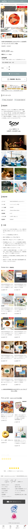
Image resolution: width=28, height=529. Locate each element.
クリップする (4, 486)
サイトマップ (18, 492)
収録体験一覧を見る (14, 79)
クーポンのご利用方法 (20, 490)
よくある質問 (4, 490)
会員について (4, 492)
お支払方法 (17, 484)
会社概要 (4, 494)
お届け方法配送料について (21, 488)
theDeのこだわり (5, 484)
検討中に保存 (18, 486)
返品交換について (5, 488)
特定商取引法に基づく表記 (21, 494)
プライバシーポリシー (6, 496)
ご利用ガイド (14, 481)
